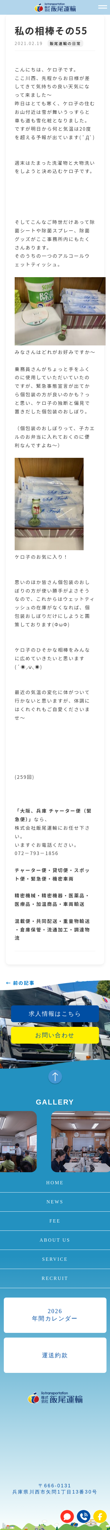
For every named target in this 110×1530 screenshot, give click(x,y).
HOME (55, 1182)
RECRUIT (55, 1278)
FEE (54, 1220)
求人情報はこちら (55, 1013)
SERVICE (55, 1259)
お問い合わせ (55, 1035)
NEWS (54, 1201)
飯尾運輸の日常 (65, 43)
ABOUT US (55, 1240)
